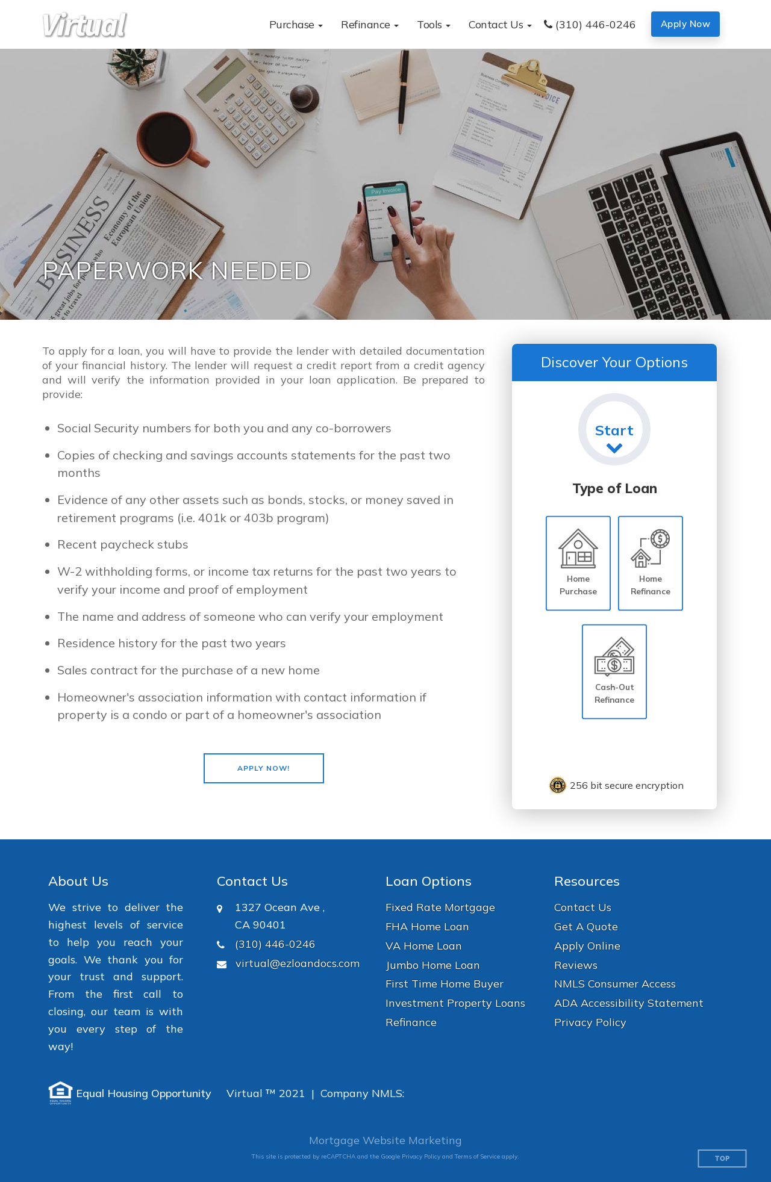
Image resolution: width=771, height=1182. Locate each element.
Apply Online (587, 946)
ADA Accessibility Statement (629, 1003)
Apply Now (686, 24)
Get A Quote (586, 926)
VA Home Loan (424, 946)
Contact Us (582, 907)
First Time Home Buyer (445, 984)
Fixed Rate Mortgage (440, 907)
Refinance (411, 1022)
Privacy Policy (590, 1022)
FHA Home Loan (427, 926)
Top (722, 1159)
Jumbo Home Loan (433, 965)
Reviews (576, 965)
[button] (296, 25)
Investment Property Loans (455, 1003)
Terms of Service (477, 1156)
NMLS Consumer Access (615, 984)
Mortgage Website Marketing (385, 1140)
